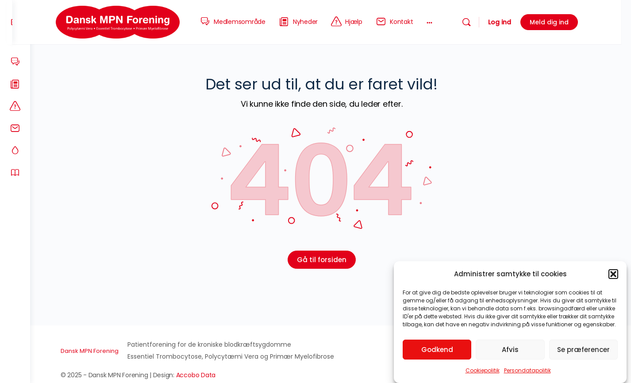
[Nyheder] (15, 84)
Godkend (437, 349)
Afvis (510, 349)
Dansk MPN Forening (98, 351)
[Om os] (15, 173)
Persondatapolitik (527, 370)
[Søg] (480, 22)
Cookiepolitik (483, 370)
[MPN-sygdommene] (15, 150)
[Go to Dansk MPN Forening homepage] (131, 21)
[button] (613, 274)
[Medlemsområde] (15, 62)
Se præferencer (583, 349)
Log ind (513, 22)
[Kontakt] (15, 128)
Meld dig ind (562, 22)
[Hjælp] (15, 106)
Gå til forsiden (330, 259)
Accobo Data (204, 375)
